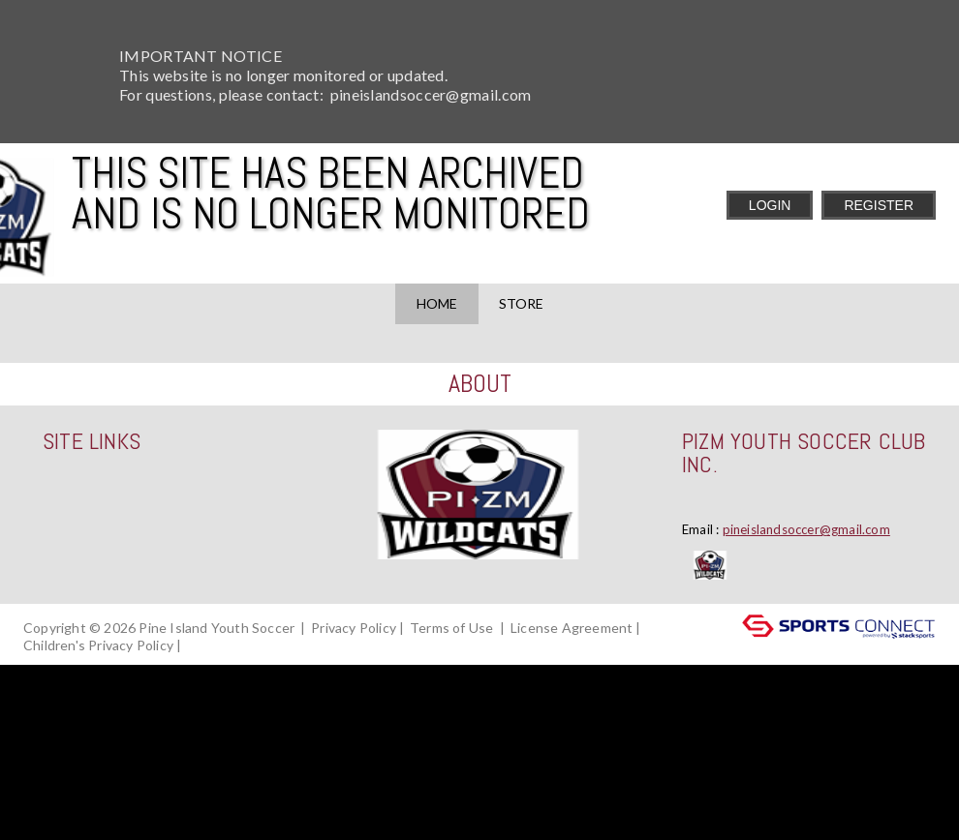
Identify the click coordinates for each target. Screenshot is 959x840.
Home (437, 303)
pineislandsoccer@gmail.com (806, 529)
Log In (213, 645)
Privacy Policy (353, 627)
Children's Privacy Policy (98, 645)
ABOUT (480, 384)
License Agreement (571, 627)
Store (521, 303)
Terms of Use (451, 627)
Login (770, 205)
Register (878, 205)
